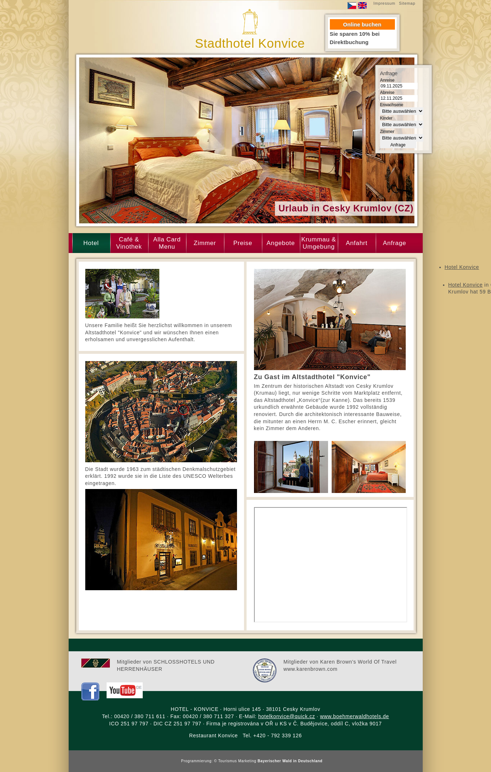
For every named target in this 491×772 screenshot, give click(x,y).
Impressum (385, 3)
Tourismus (228, 761)
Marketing (247, 761)
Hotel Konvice (462, 267)
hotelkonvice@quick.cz (286, 716)
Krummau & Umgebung (318, 243)
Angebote (281, 243)
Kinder (386, 118)
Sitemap (407, 3)
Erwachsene (391, 104)
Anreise (387, 80)
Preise (242, 243)
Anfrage (394, 243)
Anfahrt (356, 243)
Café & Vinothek (129, 243)
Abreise (387, 92)
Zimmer (205, 243)
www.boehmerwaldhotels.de (354, 716)
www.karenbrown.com (311, 669)
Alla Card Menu (167, 243)
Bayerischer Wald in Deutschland (290, 761)
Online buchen (362, 24)
